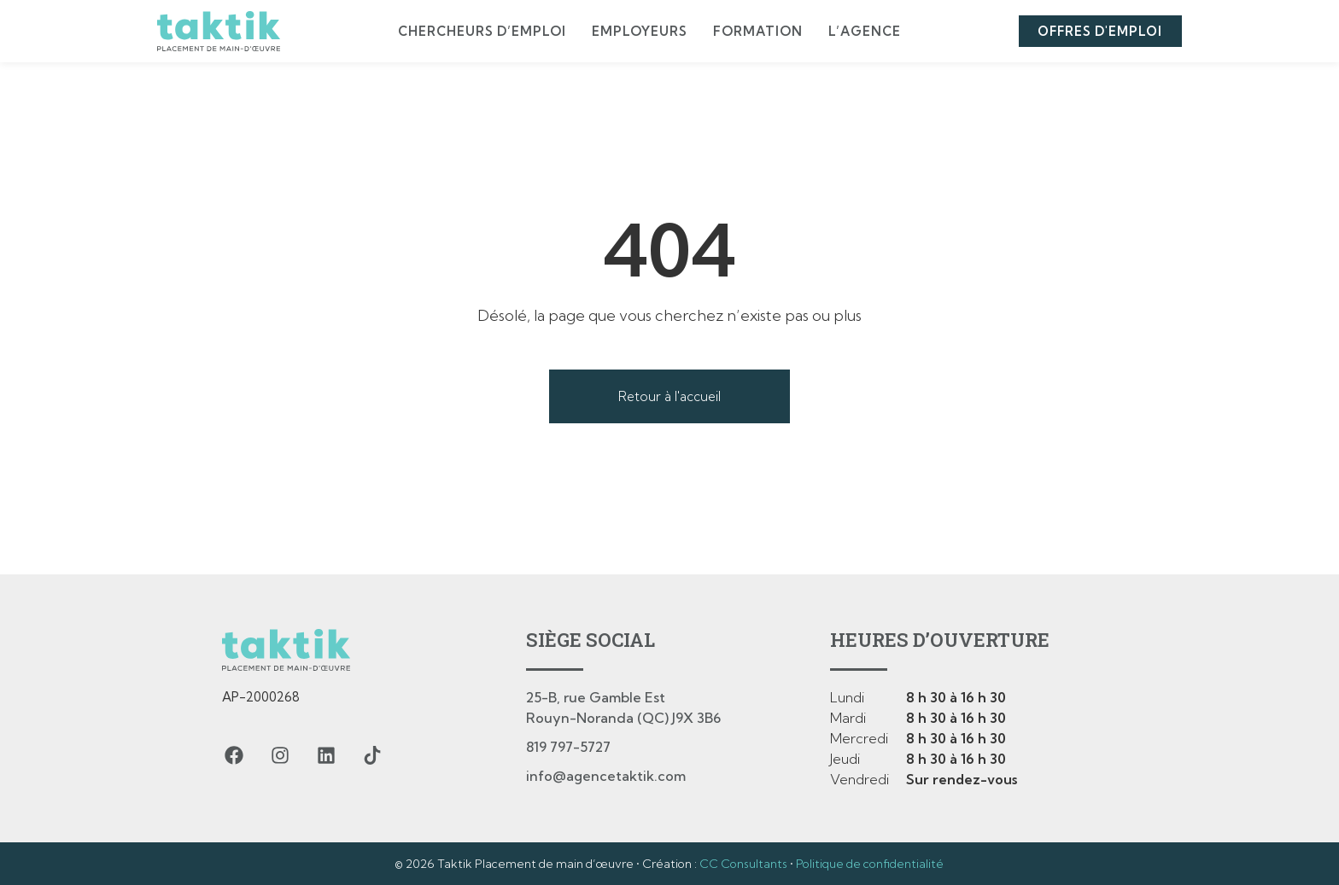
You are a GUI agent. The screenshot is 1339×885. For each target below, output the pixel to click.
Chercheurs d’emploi (479, 31)
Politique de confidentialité (870, 863)
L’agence (862, 31)
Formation (755, 31)
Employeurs (637, 31)
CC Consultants (743, 863)
